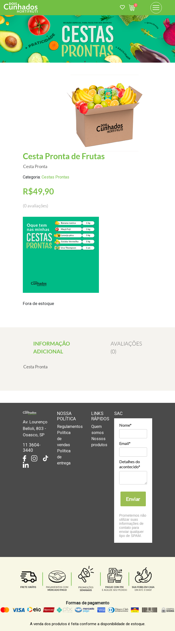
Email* (125, 443)
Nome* (125, 425)
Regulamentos (70, 426)
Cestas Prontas (55, 177)
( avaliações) (35, 205)
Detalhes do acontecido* (129, 464)
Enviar (133, 499)
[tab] (51, 347)
